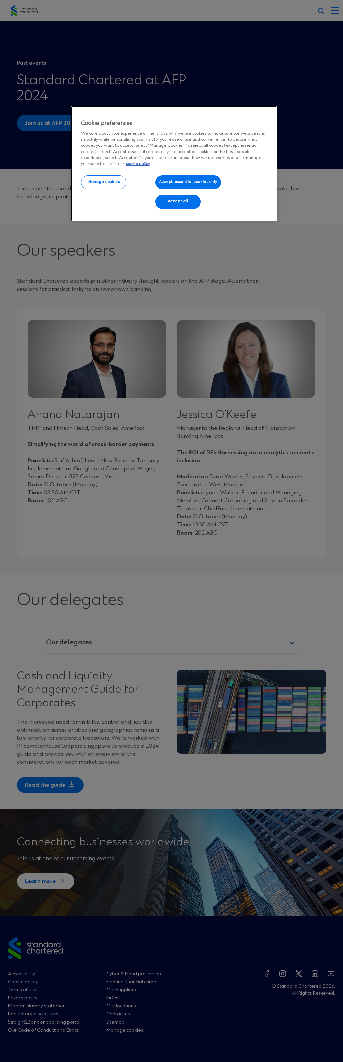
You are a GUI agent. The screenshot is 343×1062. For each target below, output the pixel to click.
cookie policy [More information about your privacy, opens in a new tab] (138, 163)
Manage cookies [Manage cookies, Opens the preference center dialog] (103, 182)
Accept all (178, 201)
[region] (174, 163)
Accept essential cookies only (188, 182)
